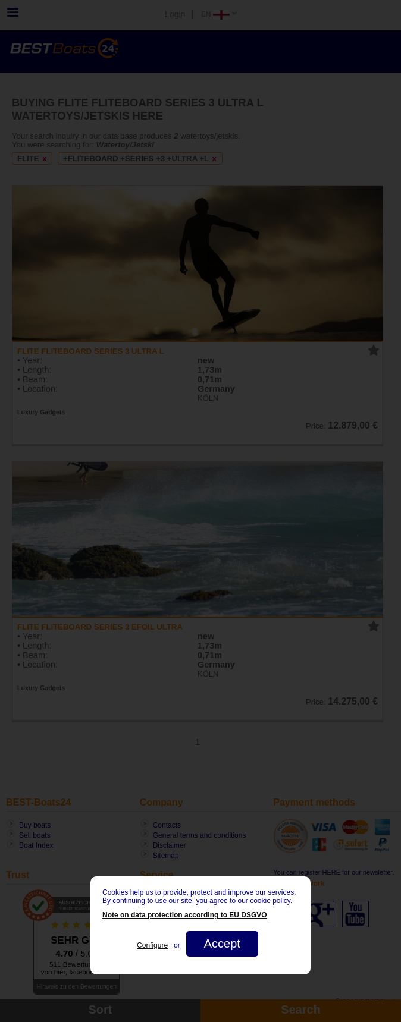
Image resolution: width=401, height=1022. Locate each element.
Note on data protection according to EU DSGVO (184, 915)
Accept (222, 943)
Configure (152, 945)
